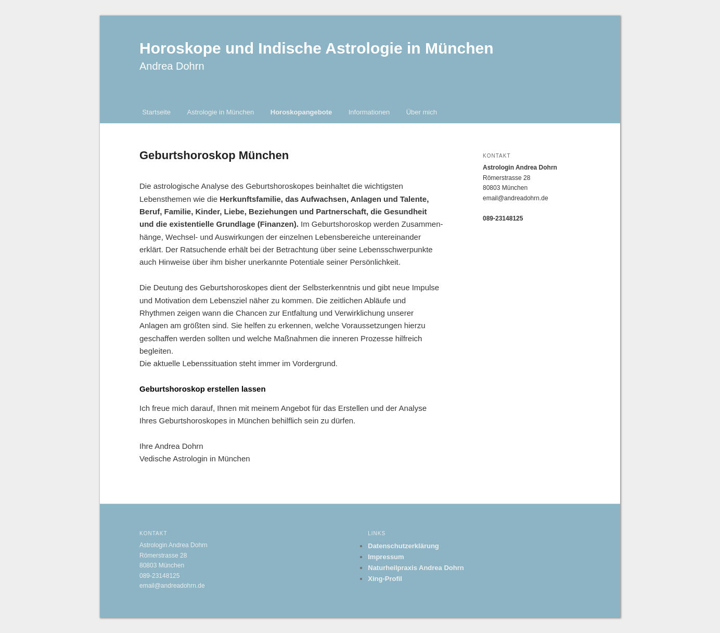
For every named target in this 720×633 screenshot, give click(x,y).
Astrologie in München (220, 112)
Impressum (386, 557)
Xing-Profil (385, 579)
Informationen (369, 112)
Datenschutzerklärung (403, 546)
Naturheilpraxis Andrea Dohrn (416, 568)
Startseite (156, 112)
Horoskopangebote (301, 112)
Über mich (421, 112)
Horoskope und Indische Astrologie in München (316, 48)
